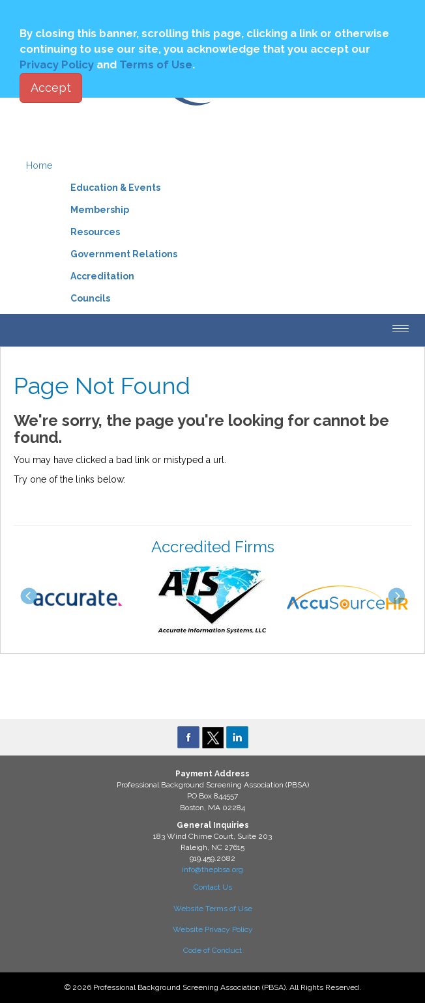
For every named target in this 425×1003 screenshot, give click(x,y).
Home (39, 165)
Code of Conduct (212, 950)
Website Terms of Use (212, 908)
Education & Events (115, 187)
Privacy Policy (57, 64)
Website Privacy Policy (213, 929)
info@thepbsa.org (212, 869)
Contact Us (213, 887)
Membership (99, 210)
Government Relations (123, 254)
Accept (51, 87)
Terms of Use (155, 64)
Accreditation (102, 276)
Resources (95, 232)
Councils (90, 298)
